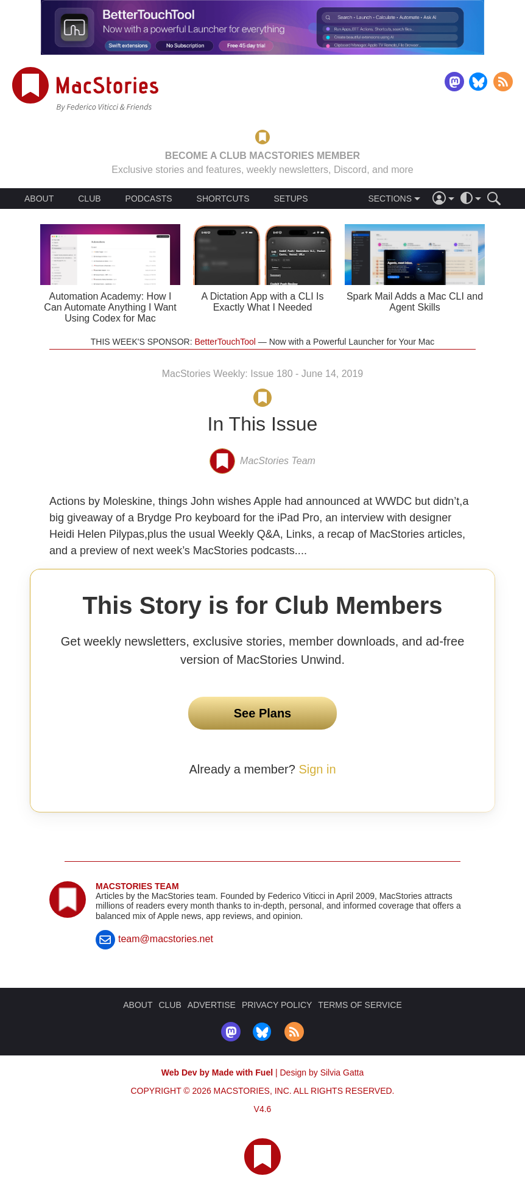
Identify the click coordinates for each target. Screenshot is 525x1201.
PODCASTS (148, 198)
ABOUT (39, 198)
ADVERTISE (212, 1005)
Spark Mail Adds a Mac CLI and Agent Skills (415, 301)
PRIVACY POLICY (277, 1005)
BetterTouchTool (224, 342)
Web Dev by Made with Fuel (217, 1072)
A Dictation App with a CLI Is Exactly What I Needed (263, 301)
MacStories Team (137, 886)
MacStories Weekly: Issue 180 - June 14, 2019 (263, 373)
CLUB (89, 198)
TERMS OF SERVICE (359, 1005)
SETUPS (290, 198)
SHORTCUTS (223, 198)
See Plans (263, 713)
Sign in (317, 769)
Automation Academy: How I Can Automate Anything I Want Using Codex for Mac (110, 307)
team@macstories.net (165, 939)
